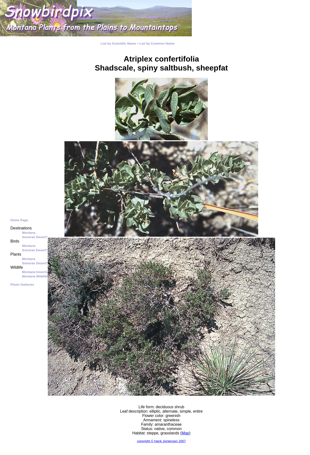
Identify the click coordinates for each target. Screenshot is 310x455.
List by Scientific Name (118, 43)
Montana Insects (34, 272)
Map (185, 433)
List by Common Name (157, 43)
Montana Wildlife (35, 276)
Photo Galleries (22, 284)
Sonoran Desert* (34, 237)
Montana (28, 233)
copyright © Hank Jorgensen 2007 (161, 441)
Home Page (19, 220)
